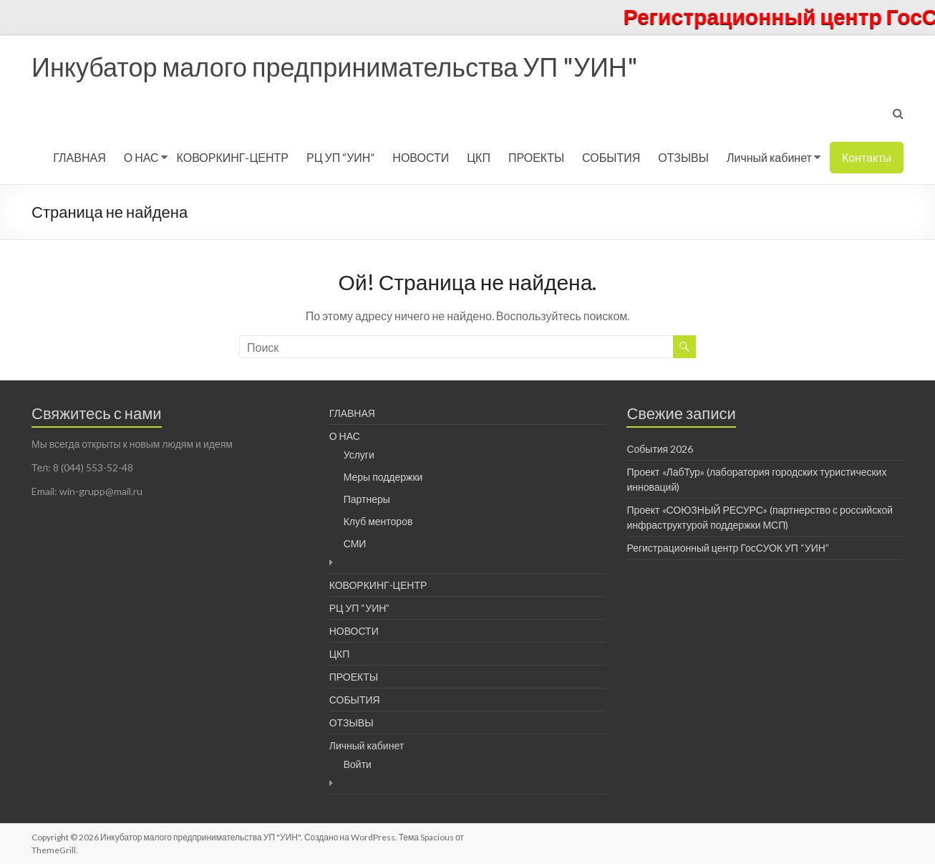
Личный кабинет (769, 157)
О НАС (141, 157)
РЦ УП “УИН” (340, 157)
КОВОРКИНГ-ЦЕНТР (233, 157)
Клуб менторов (378, 521)
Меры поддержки (383, 477)
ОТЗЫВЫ (683, 157)
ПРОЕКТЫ (536, 157)
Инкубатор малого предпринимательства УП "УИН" (335, 66)
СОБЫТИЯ (611, 157)
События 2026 (659, 449)
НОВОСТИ (420, 157)
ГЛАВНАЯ (79, 157)
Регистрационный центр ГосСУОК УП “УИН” (727, 548)
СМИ (355, 543)
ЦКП (478, 157)
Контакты (866, 157)
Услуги (359, 454)
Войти (358, 764)
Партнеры (367, 499)
